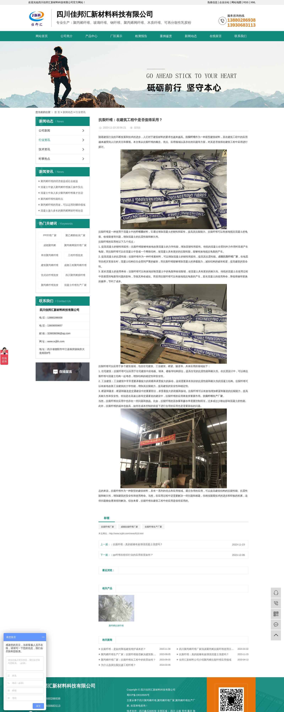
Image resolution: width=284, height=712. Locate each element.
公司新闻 (44, 130)
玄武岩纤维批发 (49, 275)
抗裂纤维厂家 (107, 527)
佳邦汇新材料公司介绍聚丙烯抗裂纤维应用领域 (205, 659)
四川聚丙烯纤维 (148, 700)
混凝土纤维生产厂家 (75, 285)
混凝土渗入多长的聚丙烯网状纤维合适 (62, 210)
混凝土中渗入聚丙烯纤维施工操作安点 (62, 187)
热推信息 (212, 2)
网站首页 (42, 36)
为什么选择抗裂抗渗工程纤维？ (118, 665)
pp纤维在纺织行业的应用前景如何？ (133, 554)
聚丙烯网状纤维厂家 (75, 245)
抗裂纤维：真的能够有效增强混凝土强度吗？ (138, 544)
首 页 (57, 112)
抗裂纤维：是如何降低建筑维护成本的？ (123, 649)
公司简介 (67, 36)
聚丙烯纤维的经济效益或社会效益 (59, 181)
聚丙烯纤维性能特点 (52, 198)
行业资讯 (81, 112)
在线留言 (216, 36)
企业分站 (224, 2)
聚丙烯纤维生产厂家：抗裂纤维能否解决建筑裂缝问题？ (132, 654)
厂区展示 (116, 36)
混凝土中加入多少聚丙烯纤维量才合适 (62, 192)
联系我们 (240, 36)
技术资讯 (44, 149)
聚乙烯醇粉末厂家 (75, 235)
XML (253, 2)
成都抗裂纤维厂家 (129, 527)
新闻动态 (191, 36)
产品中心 (91, 36)
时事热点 (44, 158)
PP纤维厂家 (49, 235)
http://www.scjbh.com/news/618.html (126, 533)
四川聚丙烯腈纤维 (75, 275)
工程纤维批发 (75, 255)
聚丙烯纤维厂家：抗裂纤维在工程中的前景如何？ (128, 659)
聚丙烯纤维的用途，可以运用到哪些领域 (63, 204)
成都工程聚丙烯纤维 (75, 265)
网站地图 (236, 2)
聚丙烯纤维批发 (49, 285)
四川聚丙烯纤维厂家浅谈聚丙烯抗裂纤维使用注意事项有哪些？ (213, 649)
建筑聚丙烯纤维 (49, 265)
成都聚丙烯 (49, 245)
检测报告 (141, 36)
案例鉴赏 (166, 36)
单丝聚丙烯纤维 (49, 255)
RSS (245, 2)
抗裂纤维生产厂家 (153, 527)
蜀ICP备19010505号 (138, 695)
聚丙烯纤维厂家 (166, 700)
